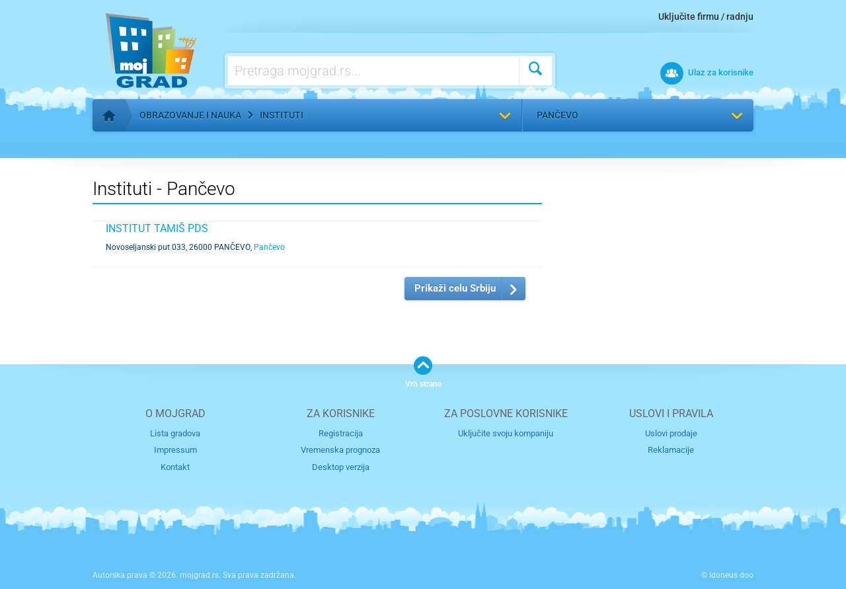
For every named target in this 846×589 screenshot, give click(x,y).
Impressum (175, 450)
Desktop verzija (340, 467)
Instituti (281, 115)
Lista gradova (175, 433)
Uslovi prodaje (671, 433)
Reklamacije (671, 450)
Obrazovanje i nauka (190, 115)
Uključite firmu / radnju (705, 16)
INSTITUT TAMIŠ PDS (157, 228)
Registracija (341, 433)
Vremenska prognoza (340, 450)
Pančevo (557, 115)
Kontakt (175, 467)
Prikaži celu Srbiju (455, 288)
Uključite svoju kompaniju (505, 433)
